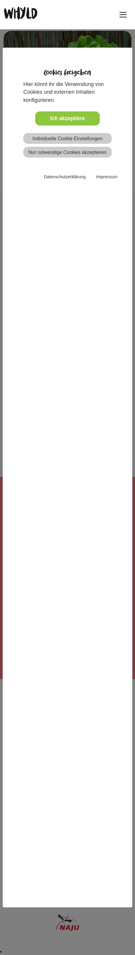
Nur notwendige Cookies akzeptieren (67, 152)
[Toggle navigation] (123, 15)
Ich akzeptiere (67, 118)
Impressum (106, 176)
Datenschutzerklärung (65, 176)
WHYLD (20, 14)
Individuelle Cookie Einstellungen (68, 138)
